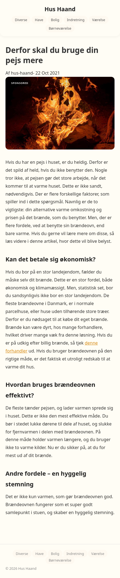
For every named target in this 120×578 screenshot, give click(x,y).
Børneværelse (60, 28)
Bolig (55, 19)
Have (39, 19)
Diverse (21, 19)
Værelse (98, 19)
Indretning (75, 19)
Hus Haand (60, 9)
